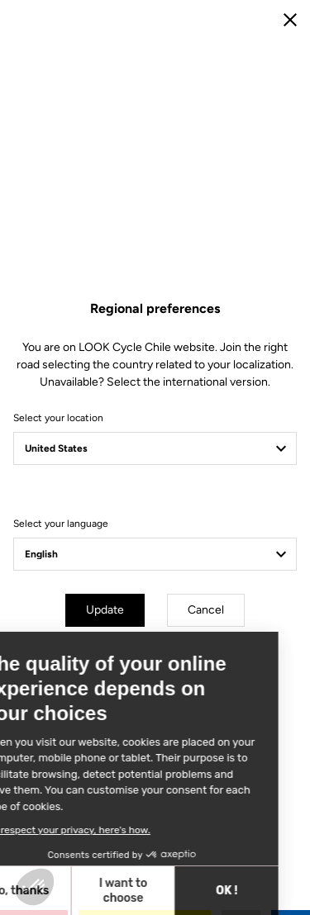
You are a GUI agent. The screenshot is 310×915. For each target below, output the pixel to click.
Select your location (58, 418)
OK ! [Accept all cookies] (104, 891)
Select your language (60, 523)
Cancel (206, 610)
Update (105, 610)
